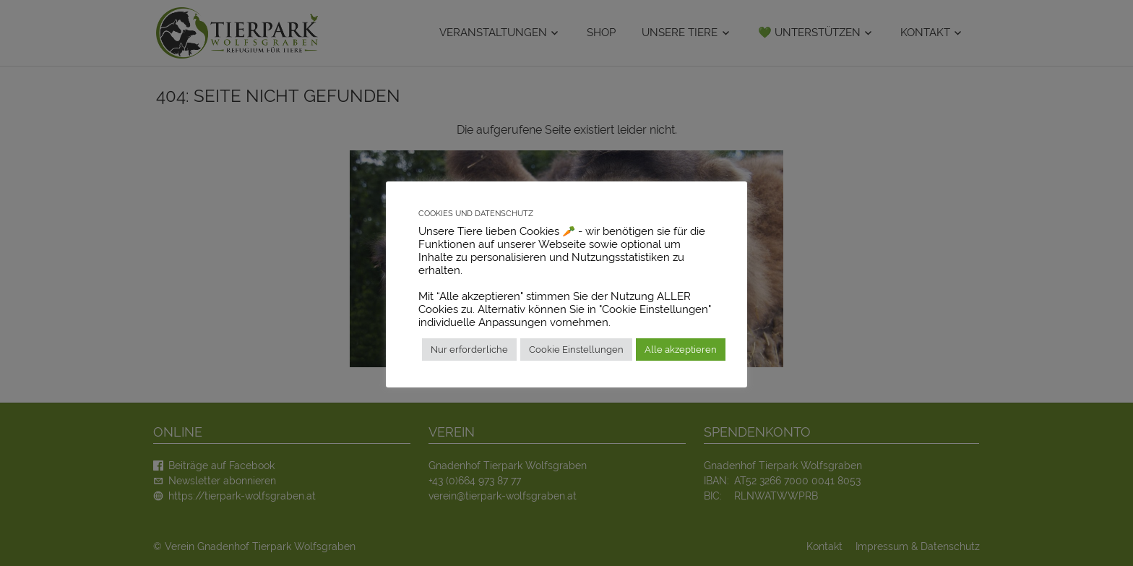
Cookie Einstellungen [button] (576, 349)
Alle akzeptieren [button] (681, 349)
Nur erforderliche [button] (469, 349)
